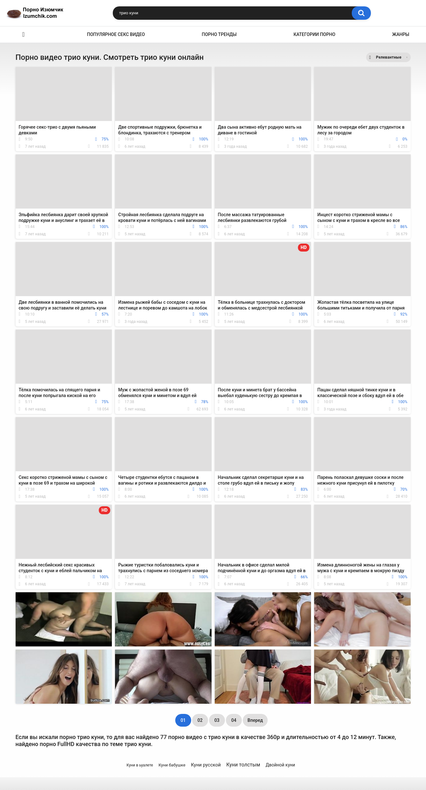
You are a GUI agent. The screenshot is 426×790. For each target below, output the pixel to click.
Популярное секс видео (116, 34)
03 (217, 720)
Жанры (400, 34)
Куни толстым (243, 765)
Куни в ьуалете (139, 765)
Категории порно (314, 34)
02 (200, 720)
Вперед (255, 720)
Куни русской (206, 765)
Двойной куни (280, 764)
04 (233, 720)
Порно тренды (219, 34)
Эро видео (24, 34)
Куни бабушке (171, 765)
